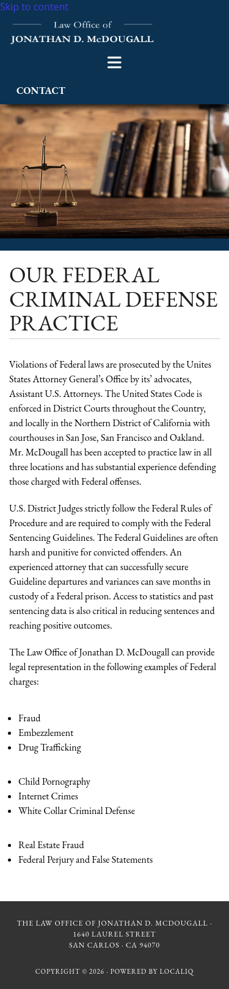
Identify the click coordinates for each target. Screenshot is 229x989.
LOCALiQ (176, 971)
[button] (114, 62)
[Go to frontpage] (83, 41)
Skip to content (34, 6)
